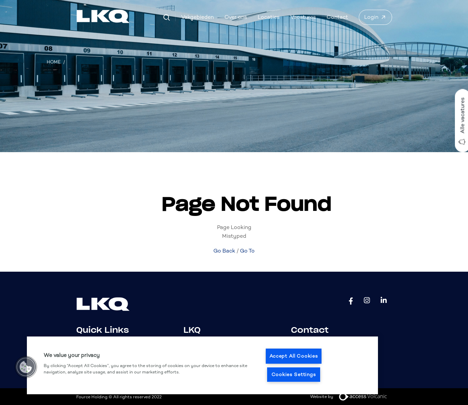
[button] (26, 367)
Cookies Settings (293, 374)
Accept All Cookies (293, 356)
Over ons (235, 17)
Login (371, 17)
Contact (337, 17)
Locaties (269, 17)
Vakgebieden (197, 17)
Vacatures (303, 17)
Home (54, 62)
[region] (202, 365)
